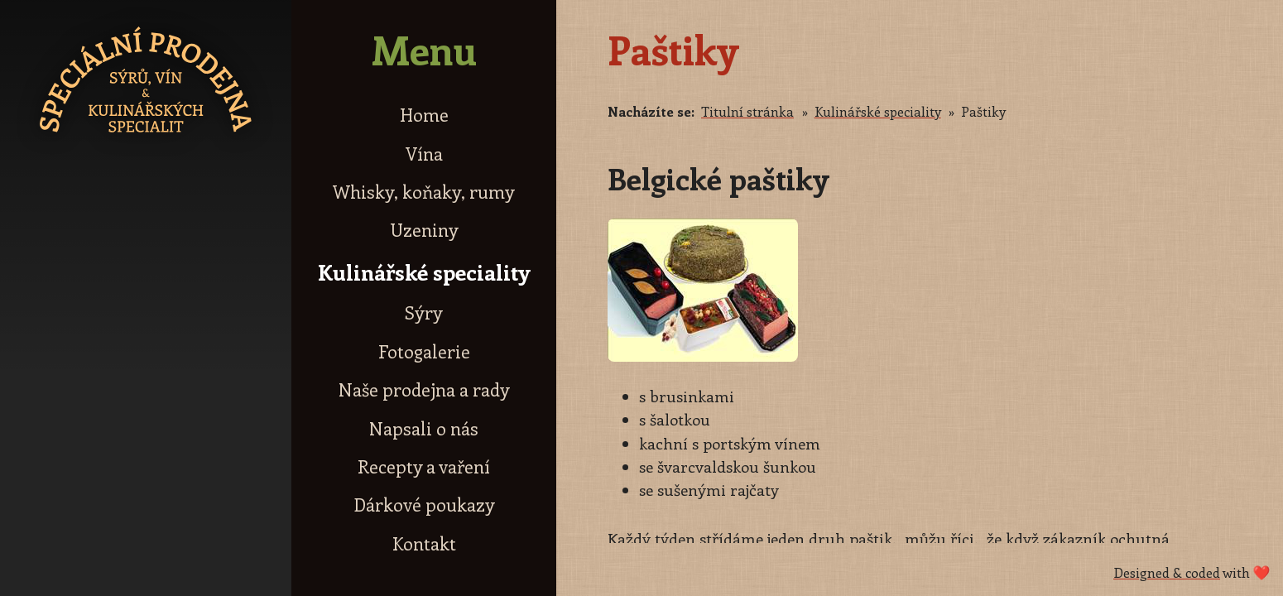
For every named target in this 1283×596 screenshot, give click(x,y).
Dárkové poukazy (424, 505)
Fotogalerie (424, 351)
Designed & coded (1166, 572)
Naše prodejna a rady (424, 389)
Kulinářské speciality (424, 271)
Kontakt (424, 543)
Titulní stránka (747, 111)
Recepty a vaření (424, 466)
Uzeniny (424, 230)
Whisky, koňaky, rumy (424, 192)
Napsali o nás (423, 428)
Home (424, 115)
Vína (424, 154)
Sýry (424, 312)
